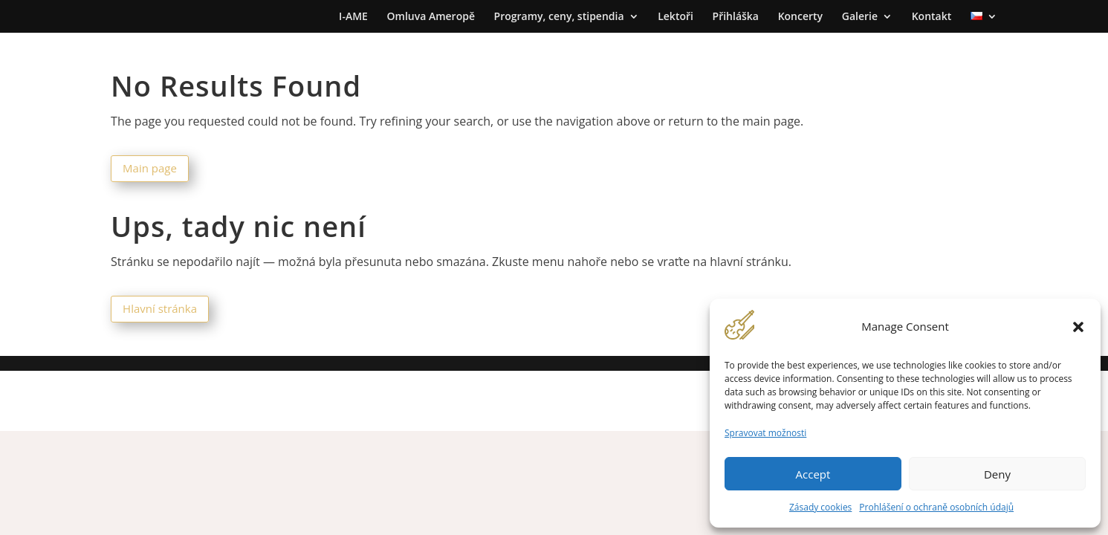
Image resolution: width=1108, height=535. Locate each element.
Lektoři (675, 17)
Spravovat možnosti (765, 433)
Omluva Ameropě (431, 17)
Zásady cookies (820, 507)
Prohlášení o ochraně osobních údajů (936, 507)
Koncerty (800, 17)
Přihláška (736, 17)
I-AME (353, 17)
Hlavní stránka (160, 308)
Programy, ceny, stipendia (559, 17)
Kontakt (932, 17)
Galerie (860, 17)
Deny (997, 474)
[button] (1078, 327)
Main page (150, 167)
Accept (813, 474)
